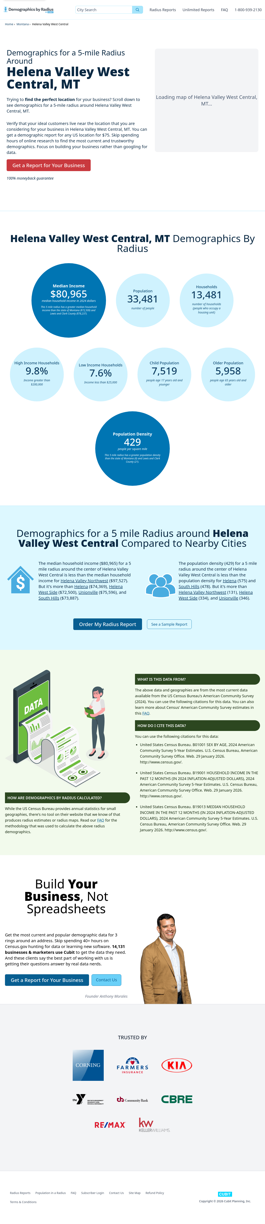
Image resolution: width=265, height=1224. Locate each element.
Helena (81, 586)
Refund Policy (155, 1193)
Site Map (135, 1193)
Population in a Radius (50, 1193)
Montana (23, 24)
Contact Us (116, 1193)
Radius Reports (163, 9)
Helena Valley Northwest (84, 580)
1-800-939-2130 (248, 9)
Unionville (88, 592)
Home (9, 24)
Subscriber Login (92, 1193)
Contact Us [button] (106, 980)
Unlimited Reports (198, 9)
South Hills (49, 598)
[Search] (137, 10)
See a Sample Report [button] (169, 624)
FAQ (224, 9)
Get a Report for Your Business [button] (48, 165)
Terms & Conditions (23, 1202)
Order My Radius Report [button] (107, 624)
